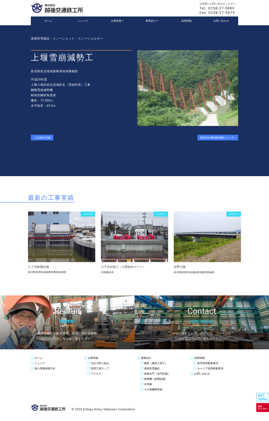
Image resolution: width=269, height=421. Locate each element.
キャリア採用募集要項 (212, 368)
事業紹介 (147, 358)
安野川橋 (180, 267)
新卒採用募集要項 (209, 363)
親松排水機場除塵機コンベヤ (214, 137)
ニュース (41, 363)
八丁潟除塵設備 (38, 267)
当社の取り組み (101, 363)
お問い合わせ (203, 373)
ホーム (39, 358)
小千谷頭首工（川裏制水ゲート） (123, 267)
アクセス (97, 373)
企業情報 (94, 358)
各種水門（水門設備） (159, 373)
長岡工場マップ (101, 368)
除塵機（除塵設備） (157, 379)
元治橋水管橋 (44, 137)
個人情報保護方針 (46, 368)
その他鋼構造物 (154, 389)
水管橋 (148, 384)
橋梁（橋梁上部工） (157, 363)
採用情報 (200, 358)
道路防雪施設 (153, 368)
